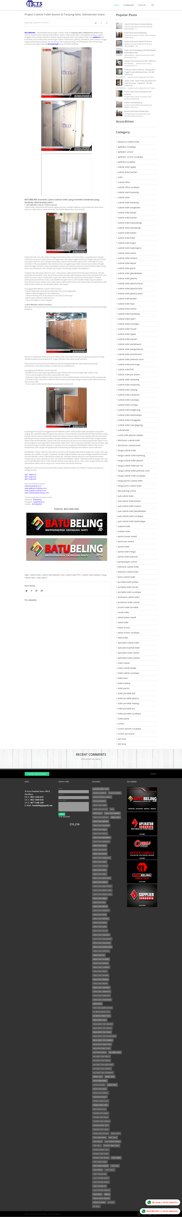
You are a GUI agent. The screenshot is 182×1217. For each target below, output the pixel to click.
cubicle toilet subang (127, 389)
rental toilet (123, 612)
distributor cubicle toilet (129, 445)
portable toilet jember (128, 582)
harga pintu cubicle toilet (129, 485)
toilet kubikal (124, 683)
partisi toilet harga (126, 551)
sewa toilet (123, 637)
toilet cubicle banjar (127, 668)
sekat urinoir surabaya (128, 632)
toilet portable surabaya (129, 713)
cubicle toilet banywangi (129, 227)
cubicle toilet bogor (127, 243)
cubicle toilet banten (127, 217)
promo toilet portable (128, 607)
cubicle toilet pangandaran (130, 349)
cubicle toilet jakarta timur (130, 288)
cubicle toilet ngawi (127, 334)
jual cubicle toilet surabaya (130, 516)
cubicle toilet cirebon (127, 258)
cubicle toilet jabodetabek (130, 273)
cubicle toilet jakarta (127, 278)
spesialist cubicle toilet (128, 642)
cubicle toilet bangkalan (129, 207)
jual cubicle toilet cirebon (129, 506)
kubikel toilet (124, 531)
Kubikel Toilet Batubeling (133, 102)
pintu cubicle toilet (126, 577)
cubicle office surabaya (128, 187)
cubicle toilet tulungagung (130, 425)
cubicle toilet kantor (127, 308)
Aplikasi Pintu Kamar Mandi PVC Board (138, 41)
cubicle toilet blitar (126, 237)
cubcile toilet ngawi (127, 167)
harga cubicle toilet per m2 (130, 465)
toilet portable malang (128, 703)
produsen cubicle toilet (128, 597)
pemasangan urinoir (127, 561)
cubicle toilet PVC (73, 575)
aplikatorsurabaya (126, 162)
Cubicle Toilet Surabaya (37, 774)
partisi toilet (123, 546)
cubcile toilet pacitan (127, 172)
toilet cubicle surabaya (128, 673)
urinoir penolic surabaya (129, 728)
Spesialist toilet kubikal (129, 658)
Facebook (139, 1214)
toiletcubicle (123, 718)
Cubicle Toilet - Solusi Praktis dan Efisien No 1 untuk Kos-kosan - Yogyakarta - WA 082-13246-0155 (140, 83)
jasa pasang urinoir (127, 490)
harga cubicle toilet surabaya (131, 475)
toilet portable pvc (126, 708)
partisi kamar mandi (127, 536)
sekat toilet (123, 622)
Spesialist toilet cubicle (128, 652)
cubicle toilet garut (126, 268)
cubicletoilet (123, 430)
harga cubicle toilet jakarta (130, 460)
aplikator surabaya (127, 146)
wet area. (122, 744)
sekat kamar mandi (127, 617)
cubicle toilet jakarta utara (130, 293)
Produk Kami (129, 5)
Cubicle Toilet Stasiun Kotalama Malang (138, 24)
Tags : (27, 575)
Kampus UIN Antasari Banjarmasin (136, 111)
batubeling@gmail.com (42, 805)
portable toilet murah (128, 587)
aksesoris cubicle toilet (128, 141)
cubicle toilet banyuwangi (130, 222)
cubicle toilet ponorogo (129, 364)
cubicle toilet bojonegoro (130, 248)
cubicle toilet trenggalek (129, 420)
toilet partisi (123, 688)
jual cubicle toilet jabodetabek (132, 511)
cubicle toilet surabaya (91, 575)
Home (116, 5)
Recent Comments (91, 754)
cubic (120, 177)
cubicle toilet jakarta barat (130, 283)
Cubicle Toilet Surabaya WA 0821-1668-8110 (140, 61)
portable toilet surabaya (129, 592)
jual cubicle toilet (126, 496)
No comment (43, 22)
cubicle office (124, 182)
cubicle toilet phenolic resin (53, 575)
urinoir (121, 723)
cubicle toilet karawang (129, 313)
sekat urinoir (124, 627)
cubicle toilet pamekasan (129, 344)
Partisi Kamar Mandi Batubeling (135, 33)
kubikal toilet (124, 526)
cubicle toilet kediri (126, 318)
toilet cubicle (42, 578)
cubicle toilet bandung (128, 202)
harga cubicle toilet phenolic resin (134, 470)
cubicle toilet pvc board (129, 374)
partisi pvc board (126, 541)
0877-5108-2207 (37, 803)
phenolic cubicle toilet (128, 571)
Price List (142, 5)
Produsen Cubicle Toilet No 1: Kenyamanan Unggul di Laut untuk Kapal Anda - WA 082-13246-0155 (139, 72)
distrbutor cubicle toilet (129, 440)
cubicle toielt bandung (128, 192)
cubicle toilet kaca (126, 303)
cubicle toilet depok (127, 263)
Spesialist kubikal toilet (129, 647)
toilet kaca (123, 678)
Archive (153, 774)
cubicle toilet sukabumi (129, 394)
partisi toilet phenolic (128, 556)
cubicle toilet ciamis (127, 253)
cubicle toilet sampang (128, 379)
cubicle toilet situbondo (129, 384)
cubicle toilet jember (127, 298)
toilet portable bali (126, 693)
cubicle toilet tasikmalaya (129, 415)
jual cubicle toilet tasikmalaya (131, 521)
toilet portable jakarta (128, 698)
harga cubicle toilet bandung (131, 455)
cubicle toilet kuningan (128, 323)
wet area (122, 739)
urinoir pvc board (126, 733)
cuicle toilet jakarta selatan (130, 435)
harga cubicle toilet (127, 450)
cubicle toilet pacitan (127, 339)
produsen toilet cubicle (128, 602)
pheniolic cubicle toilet (128, 566)
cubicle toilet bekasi (127, 232)
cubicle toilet (35, 575)
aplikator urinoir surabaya (130, 157)
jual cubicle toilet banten (129, 501)
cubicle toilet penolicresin (130, 354)
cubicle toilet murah (127, 329)
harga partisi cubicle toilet (130, 480)
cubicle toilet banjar (127, 212)
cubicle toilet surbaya (128, 404)
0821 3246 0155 (37, 797)
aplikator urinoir (125, 151)
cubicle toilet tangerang (129, 409)
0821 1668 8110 (36, 800)
